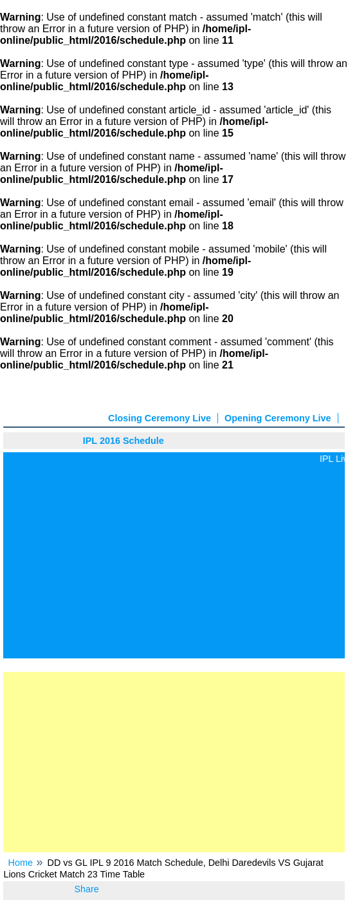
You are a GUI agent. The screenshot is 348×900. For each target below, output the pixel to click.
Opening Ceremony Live (277, 418)
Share (86, 889)
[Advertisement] (173, 560)
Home (20, 862)
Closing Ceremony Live (159, 418)
